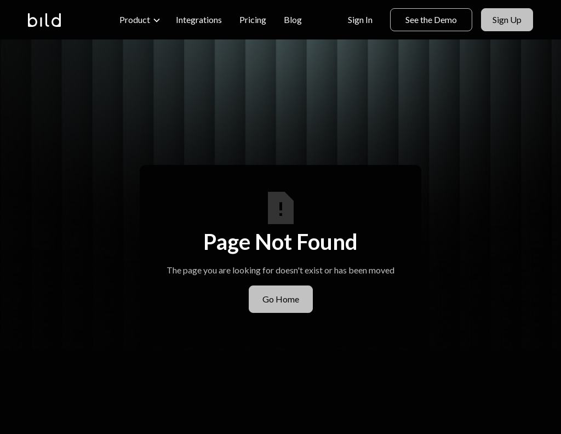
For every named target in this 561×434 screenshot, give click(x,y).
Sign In (360, 19)
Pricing (252, 19)
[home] (44, 20)
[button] (140, 20)
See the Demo (431, 19)
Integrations (199, 19)
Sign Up (507, 19)
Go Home (280, 299)
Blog (293, 19)
